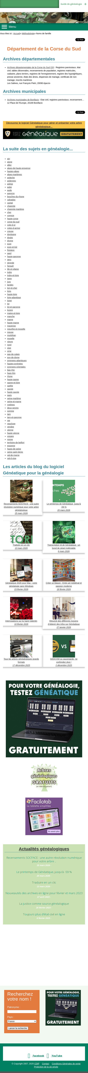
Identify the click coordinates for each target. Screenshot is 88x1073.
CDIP (36, 1063)
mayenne (11, 326)
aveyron (11, 193)
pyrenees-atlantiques (17, 360)
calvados (11, 200)
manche (11, 316)
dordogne (11, 234)
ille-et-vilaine (13, 269)
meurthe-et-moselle (16, 329)
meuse (10, 332)
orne (9, 351)
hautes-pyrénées (15, 364)
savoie (10, 389)
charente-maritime (15, 209)
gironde (10, 263)
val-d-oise (11, 458)
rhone (10, 376)
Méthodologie (28, 33)
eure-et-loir (12, 247)
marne (10, 319)
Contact (45, 1063)
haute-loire (12, 294)
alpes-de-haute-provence (18, 168)
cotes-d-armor (13, 228)
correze (10, 215)
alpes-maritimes (14, 174)
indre (9, 272)
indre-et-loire (13, 275)
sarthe (10, 386)
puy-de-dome (13, 357)
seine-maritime (14, 398)
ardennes (11, 181)
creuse (10, 231)
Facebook (35, 1055)
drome (10, 241)
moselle (10, 338)
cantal (10, 203)
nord (9, 345)
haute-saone (13, 379)
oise (9, 348)
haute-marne (13, 323)
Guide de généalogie (71, 4)
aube (9, 187)
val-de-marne (13, 455)
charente (11, 206)
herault (10, 266)
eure (9, 244)
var (8, 420)
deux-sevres (12, 408)
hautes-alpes (13, 171)
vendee (10, 427)
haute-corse (12, 218)
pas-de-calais (13, 354)
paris (9, 395)
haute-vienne (13, 433)
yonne (10, 439)
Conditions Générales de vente (66, 1063)
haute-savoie (13, 392)
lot (8, 304)
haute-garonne (14, 256)
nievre (10, 341)
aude (9, 190)
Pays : (10, 1017)
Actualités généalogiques (44, 849)
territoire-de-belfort (15, 442)
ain (8, 159)
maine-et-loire (13, 313)
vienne (10, 430)
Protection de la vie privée (46, 1067)
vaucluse (11, 423)
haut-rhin (11, 373)
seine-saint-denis (15, 452)
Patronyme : (13, 1007)
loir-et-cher (12, 288)
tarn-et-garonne (14, 417)
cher (9, 212)
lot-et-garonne (13, 307)
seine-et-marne (14, 401)
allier (9, 165)
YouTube (53, 1055)
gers (9, 259)
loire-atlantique (14, 297)
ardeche (11, 177)
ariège (10, 184)
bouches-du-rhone (15, 196)
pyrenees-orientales (16, 367)
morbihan (11, 335)
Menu (12, 26)
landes (10, 285)
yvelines (11, 405)
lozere (10, 310)
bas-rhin (11, 370)
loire (9, 291)
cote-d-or (11, 225)
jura (9, 282)
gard (9, 253)
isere (9, 278)
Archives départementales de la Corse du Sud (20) (30, 67)
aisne (9, 162)
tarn (9, 414)
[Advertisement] (44, 951)
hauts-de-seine (14, 449)
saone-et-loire (13, 382)
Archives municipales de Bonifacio (23, 100)
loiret (9, 300)
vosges (10, 436)
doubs (10, 237)
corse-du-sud (13, 222)
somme (10, 411)
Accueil (16, 33)
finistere (10, 250)
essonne (11, 446)
